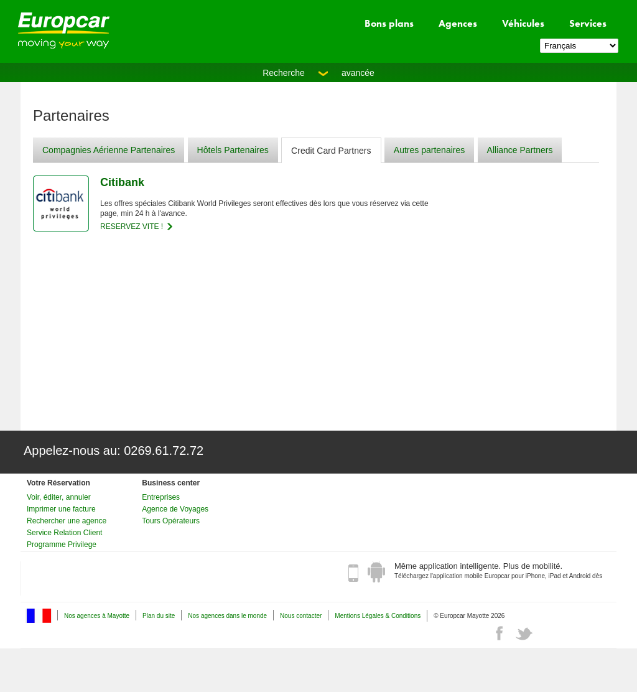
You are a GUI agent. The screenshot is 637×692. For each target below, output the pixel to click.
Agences (458, 23)
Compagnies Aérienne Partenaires (108, 150)
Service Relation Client (64, 532)
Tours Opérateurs (171, 521)
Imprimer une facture (61, 509)
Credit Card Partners (331, 151)
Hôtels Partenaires (233, 150)
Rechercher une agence (66, 521)
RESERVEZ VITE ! (131, 226)
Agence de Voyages (175, 509)
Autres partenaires (429, 150)
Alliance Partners (520, 150)
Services (588, 23)
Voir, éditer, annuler (59, 497)
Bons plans (389, 23)
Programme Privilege (61, 544)
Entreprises (161, 497)
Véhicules (523, 23)
